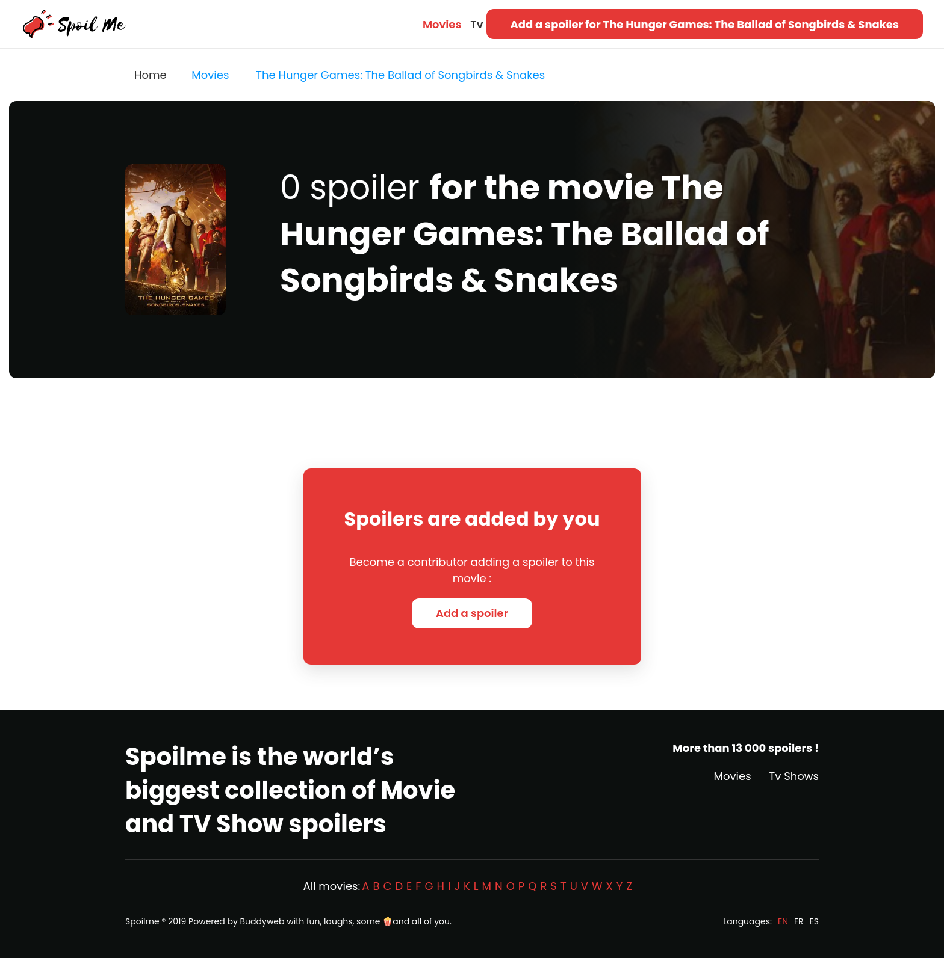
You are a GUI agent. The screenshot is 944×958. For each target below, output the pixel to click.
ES (814, 921)
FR (799, 921)
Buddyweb (262, 921)
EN (783, 921)
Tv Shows (794, 776)
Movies (442, 24)
